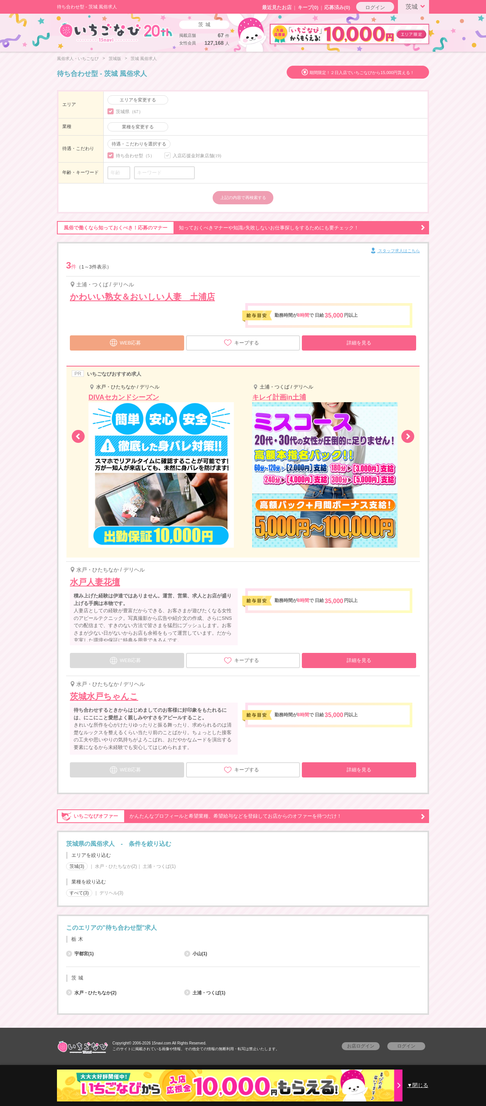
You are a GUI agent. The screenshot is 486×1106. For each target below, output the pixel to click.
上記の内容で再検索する (243, 197)
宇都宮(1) (80, 953)
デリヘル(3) (111, 893)
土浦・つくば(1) (159, 866)
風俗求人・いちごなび (78, 58)
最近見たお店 (277, 7)
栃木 (78, 939)
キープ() (308, 7)
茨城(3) (76, 866)
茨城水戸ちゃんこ (104, 696)
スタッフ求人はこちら (394, 251)
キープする (241, 342)
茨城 (417, 6)
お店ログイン (360, 1046)
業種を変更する (138, 127)
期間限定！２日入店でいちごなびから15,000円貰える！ (361, 72)
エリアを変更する (138, 100)
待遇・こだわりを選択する (139, 144)
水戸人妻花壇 (95, 582)
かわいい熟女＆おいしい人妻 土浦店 (142, 297)
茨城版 (115, 58)
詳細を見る (359, 343)
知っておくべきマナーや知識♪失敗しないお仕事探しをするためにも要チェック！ (241, 228)
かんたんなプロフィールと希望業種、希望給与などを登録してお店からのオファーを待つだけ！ (241, 816)
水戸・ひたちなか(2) (116, 866)
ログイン (375, 7)
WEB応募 (125, 342)
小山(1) (195, 953)
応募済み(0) (337, 7)
